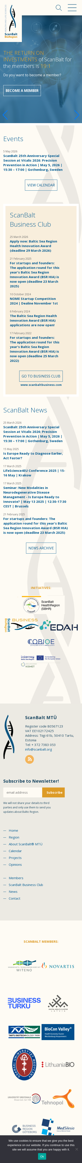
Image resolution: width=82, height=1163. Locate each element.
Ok (42, 1156)
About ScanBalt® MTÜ (25, 844)
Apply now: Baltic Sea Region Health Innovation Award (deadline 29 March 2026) (33, 246)
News (13, 891)
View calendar (41, 185)
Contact (14, 898)
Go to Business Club (41, 376)
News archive (41, 548)
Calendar (15, 851)
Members (16, 878)
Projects (15, 857)
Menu (72, 7)
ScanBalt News (25, 409)
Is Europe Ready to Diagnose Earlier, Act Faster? (33, 455)
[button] (77, 115)
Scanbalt (11, 21)
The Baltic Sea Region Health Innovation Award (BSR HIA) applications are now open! (33, 320)
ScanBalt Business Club (30, 219)
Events (13, 138)
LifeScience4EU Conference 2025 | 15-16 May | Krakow (34, 472)
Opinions (15, 864)
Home (13, 830)
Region (14, 837)
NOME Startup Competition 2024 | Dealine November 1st (34, 300)
